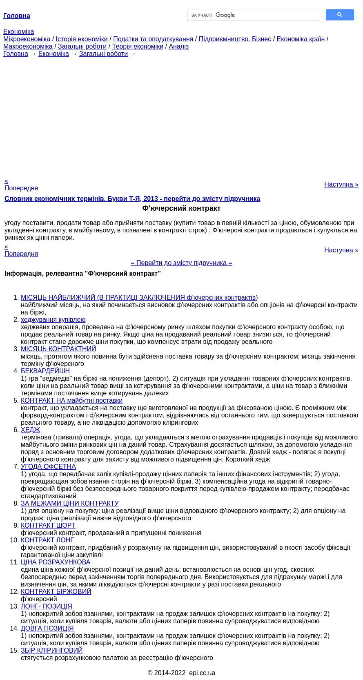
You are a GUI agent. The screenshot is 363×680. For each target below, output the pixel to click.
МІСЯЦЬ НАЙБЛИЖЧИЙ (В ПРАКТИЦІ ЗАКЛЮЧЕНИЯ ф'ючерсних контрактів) (139, 297)
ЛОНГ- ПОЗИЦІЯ (46, 606)
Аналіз (179, 46)
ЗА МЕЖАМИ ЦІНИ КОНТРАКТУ (70, 503)
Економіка (18, 31)
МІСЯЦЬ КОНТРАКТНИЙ (58, 349)
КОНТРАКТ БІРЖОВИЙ (56, 591)
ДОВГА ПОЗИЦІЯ (47, 628)
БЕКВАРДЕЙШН (45, 371)
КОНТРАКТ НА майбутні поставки (71, 400)
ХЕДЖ (30, 429)
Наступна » (341, 184)
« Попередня (21, 184)
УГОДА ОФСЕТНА (48, 466)
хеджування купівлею (53, 319)
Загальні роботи (82, 46)
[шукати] (253, 15)
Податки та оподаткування (153, 39)
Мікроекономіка (26, 39)
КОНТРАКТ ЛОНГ (47, 540)
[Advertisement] (181, 115)
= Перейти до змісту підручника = (181, 262)
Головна (15, 53)
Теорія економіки (137, 46)
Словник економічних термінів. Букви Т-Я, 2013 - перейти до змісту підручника (132, 198)
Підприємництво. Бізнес (235, 39)
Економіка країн (301, 39)
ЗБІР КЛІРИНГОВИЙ (52, 650)
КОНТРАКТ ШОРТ (48, 525)
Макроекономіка (28, 46)
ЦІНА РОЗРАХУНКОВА (55, 562)
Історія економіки (82, 39)
